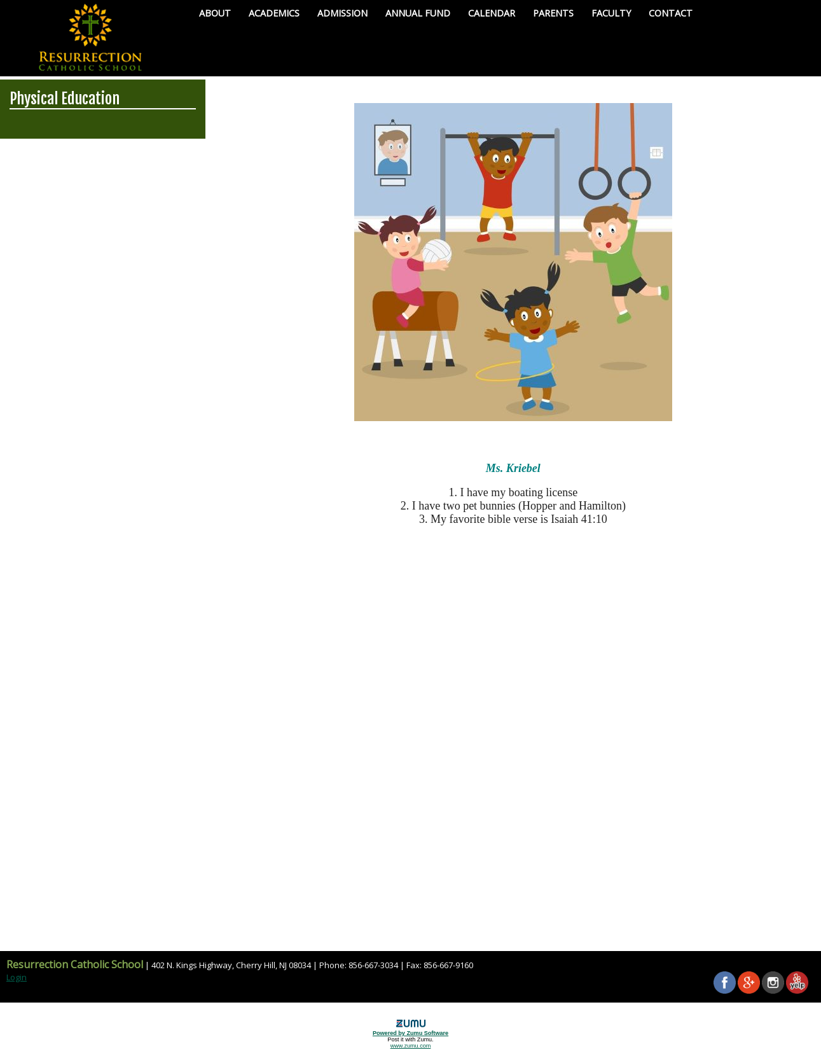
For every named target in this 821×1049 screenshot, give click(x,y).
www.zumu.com (410, 1046)
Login (16, 977)
